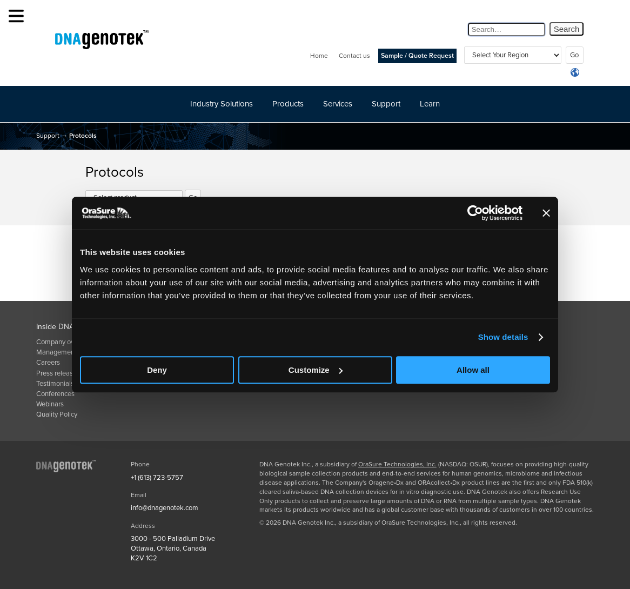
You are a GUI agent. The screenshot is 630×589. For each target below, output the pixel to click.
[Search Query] (506, 29)
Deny (157, 369)
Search (567, 29)
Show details (503, 337)
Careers (48, 362)
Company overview (65, 342)
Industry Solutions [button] (221, 104)
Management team (65, 352)
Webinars (50, 404)
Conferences (55, 394)
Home (319, 55)
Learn (430, 104)
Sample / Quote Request (417, 56)
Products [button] (288, 104)
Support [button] (386, 104)
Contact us (354, 55)
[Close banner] (546, 213)
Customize (316, 369)
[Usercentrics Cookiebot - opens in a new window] (475, 213)
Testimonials (55, 383)
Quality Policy (56, 414)
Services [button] (337, 104)
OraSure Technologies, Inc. (397, 464)
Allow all (473, 369)
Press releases (58, 373)
